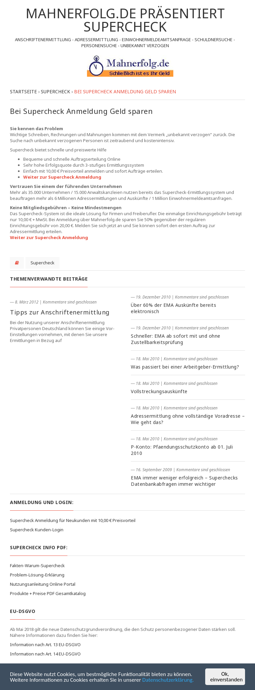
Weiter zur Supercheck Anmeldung (62, 177)
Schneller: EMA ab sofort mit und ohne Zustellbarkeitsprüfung (175, 339)
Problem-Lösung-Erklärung (37, 575)
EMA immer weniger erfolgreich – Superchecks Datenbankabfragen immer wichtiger (184, 480)
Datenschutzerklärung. (168, 679)
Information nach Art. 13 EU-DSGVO (45, 644)
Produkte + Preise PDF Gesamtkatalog (48, 593)
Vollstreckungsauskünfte (159, 391)
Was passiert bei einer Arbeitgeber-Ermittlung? (185, 367)
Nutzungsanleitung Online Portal (42, 584)
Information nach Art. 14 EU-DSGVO (45, 654)
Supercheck (42, 263)
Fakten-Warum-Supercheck (37, 565)
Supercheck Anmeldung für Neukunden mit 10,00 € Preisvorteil (72, 520)
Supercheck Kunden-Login (36, 530)
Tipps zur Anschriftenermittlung (60, 312)
